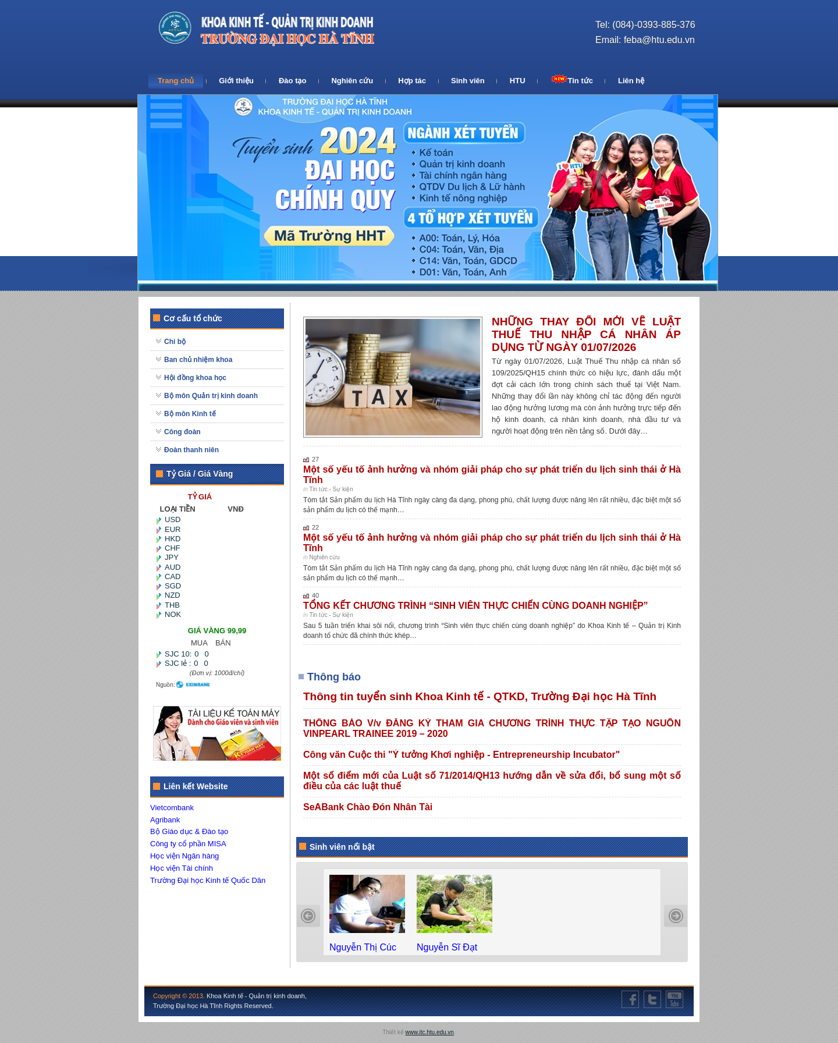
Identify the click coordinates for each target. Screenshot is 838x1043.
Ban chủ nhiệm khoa (198, 360)
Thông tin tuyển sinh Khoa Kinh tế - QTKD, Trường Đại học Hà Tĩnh (479, 696)
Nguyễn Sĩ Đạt (448, 947)
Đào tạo (292, 80)
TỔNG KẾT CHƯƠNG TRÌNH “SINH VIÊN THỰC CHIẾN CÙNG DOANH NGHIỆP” (475, 606)
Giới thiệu (236, 80)
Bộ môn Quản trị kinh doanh (211, 396)
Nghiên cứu (352, 80)
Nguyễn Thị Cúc (364, 947)
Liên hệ (631, 80)
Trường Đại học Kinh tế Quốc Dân (207, 880)
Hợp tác (412, 80)
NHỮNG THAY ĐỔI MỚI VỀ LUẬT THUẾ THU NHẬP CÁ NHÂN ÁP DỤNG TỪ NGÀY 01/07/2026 (586, 334)
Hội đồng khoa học (195, 378)
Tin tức (572, 79)
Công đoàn (182, 432)
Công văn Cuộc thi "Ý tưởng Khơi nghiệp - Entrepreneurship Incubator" (461, 755)
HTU (517, 80)
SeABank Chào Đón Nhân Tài (367, 807)
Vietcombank (172, 807)
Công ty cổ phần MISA (188, 843)
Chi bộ (175, 342)
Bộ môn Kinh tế (190, 414)
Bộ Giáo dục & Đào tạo (189, 831)
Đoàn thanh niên (191, 450)
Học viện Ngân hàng (184, 856)
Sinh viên (468, 80)
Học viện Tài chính (181, 868)
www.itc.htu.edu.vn (430, 1032)
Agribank (165, 819)
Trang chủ (176, 80)
